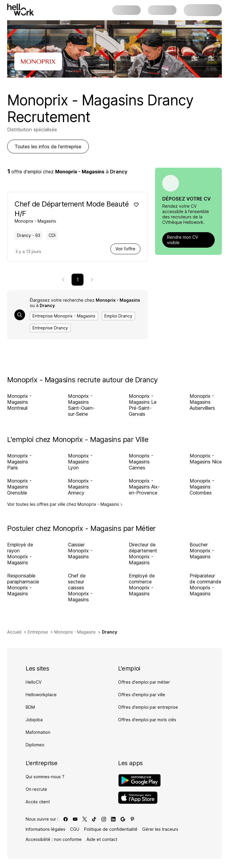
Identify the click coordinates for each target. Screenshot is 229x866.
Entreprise (38, 631)
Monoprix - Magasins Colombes (202, 487)
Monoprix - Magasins (75, 631)
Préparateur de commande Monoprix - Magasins (205, 585)
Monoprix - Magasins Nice (206, 459)
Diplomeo (35, 744)
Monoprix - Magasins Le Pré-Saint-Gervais (143, 405)
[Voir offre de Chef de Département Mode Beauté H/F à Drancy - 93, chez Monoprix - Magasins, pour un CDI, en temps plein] (72, 211)
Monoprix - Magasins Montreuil (19, 402)
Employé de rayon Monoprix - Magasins (20, 553)
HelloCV (33, 682)
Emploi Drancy (118, 315)
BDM (30, 707)
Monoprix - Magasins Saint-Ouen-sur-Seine (81, 405)
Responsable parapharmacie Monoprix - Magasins (23, 585)
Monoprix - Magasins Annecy (80, 487)
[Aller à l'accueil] (20, 10)
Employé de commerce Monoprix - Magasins (142, 585)
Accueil (14, 631)
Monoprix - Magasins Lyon (80, 462)
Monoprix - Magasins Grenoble (19, 487)
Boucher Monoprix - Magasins (202, 551)
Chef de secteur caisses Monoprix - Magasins (80, 587)
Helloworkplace (41, 694)
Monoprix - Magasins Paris (19, 462)
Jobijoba (34, 719)
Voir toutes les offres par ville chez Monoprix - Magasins (65, 504)
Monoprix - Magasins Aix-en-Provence (144, 487)
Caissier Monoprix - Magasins (80, 551)
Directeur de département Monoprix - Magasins (143, 553)
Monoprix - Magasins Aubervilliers (202, 402)
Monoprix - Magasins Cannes (141, 462)
